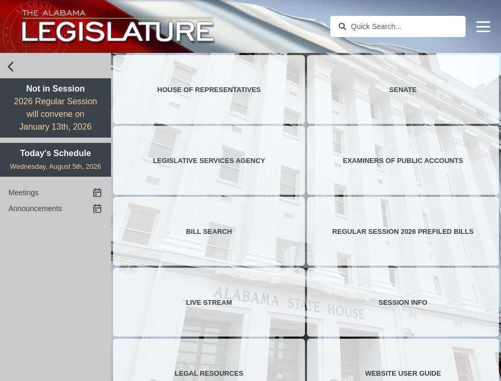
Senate (403, 90)
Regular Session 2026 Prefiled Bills (403, 231)
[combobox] (405, 26)
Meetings (55, 192)
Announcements (55, 208)
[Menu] (483, 26)
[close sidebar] (10, 66)
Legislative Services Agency (209, 161)
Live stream (209, 302)
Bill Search (209, 231)
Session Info (402, 302)
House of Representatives (209, 90)
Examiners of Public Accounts (403, 161)
